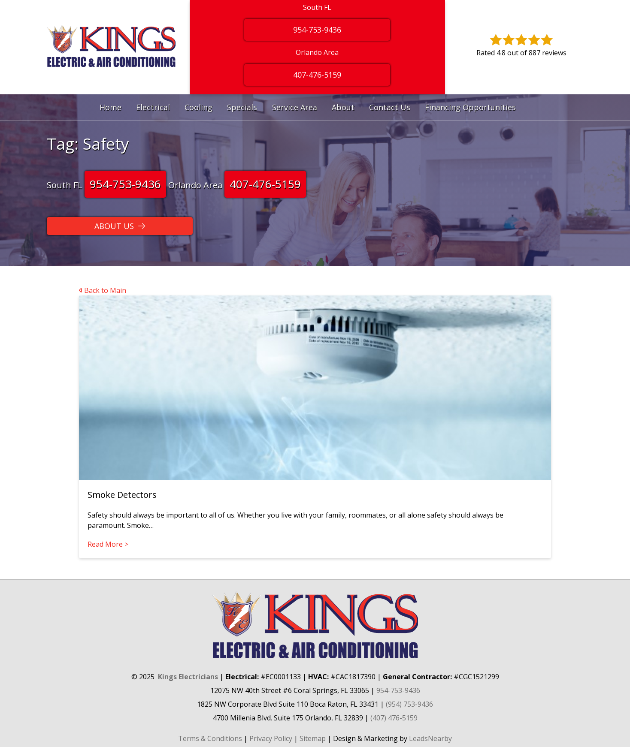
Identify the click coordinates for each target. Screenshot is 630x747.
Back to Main (102, 290)
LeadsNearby (430, 738)
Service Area (294, 107)
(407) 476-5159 (394, 718)
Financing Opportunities (470, 107)
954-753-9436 (125, 184)
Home (110, 107)
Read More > (108, 544)
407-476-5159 (265, 184)
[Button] (120, 226)
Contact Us (389, 107)
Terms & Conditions (210, 738)
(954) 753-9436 (409, 704)
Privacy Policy (270, 738)
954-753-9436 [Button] (317, 29)
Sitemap (313, 738)
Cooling (198, 107)
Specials (242, 107)
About (343, 107)
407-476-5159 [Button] (317, 74)
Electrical (153, 107)
